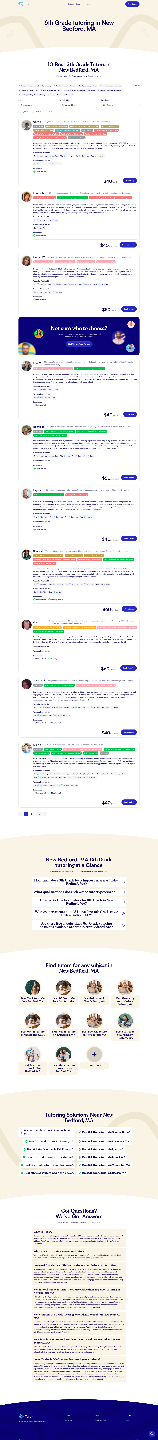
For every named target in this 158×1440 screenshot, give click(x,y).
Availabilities (64, 100)
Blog (88, 4)
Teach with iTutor (101, 1420)
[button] (37, 105)
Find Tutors (132, 4)
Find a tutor (68, 1420)
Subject (21, 100)
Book (130, 181)
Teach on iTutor (74, 4)
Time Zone (105, 100)
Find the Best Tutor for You (79, 344)
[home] (25, 4)
